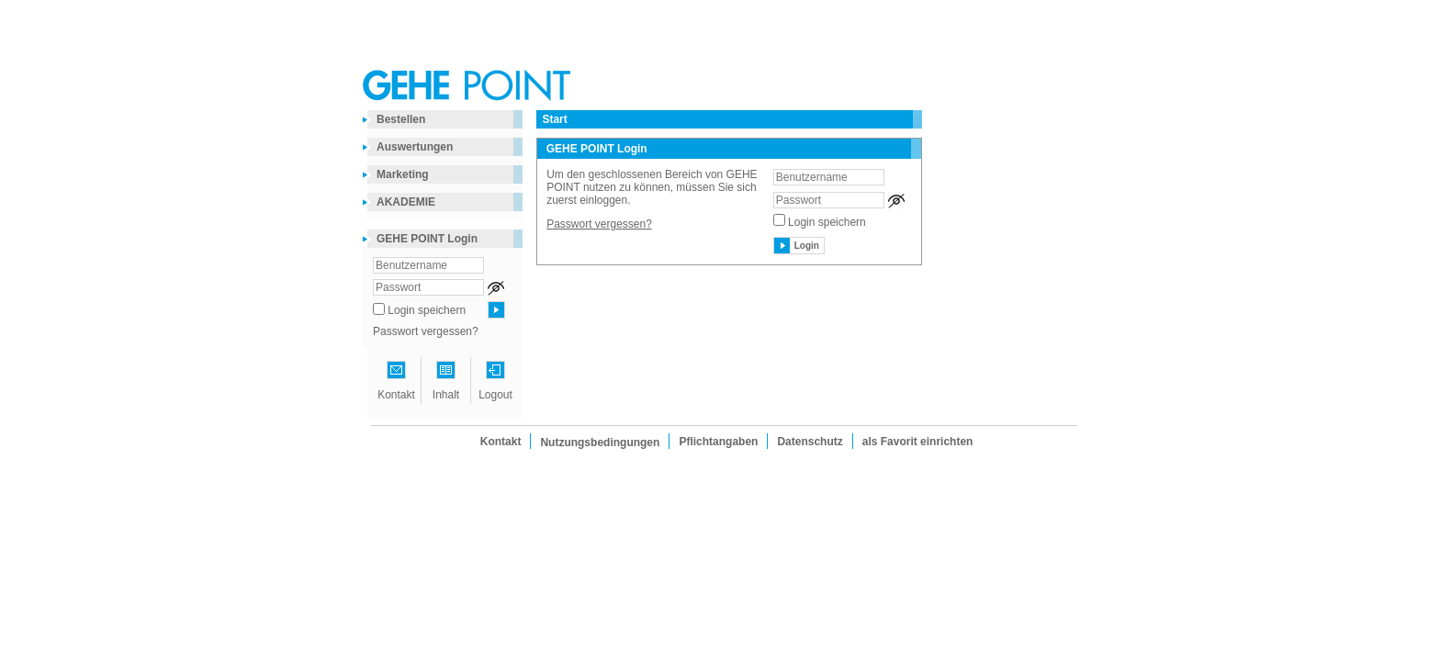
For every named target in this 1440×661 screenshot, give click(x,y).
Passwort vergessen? (425, 331)
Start (554, 119)
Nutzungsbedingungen (599, 442)
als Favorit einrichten (917, 441)
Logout (495, 394)
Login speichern (427, 310)
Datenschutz (809, 441)
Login (806, 246)
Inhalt (446, 394)
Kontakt (396, 394)
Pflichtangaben (718, 441)
